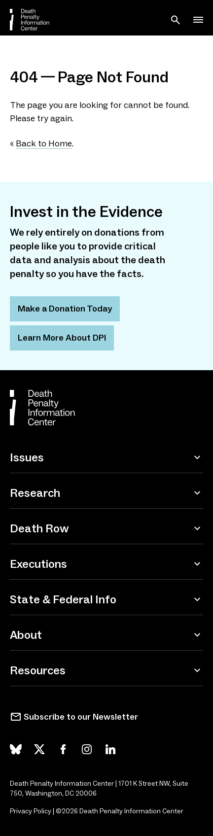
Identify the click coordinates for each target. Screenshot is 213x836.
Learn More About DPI (62, 337)
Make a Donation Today (65, 308)
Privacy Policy (30, 811)
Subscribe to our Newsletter (81, 716)
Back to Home (44, 143)
